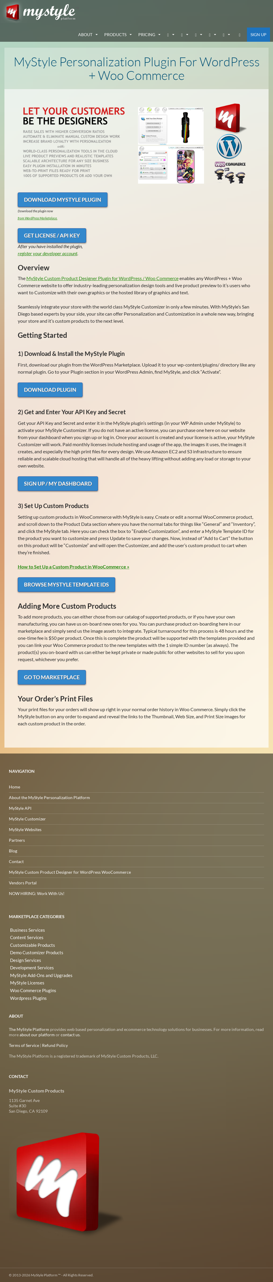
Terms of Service (24, 1045)
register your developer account (47, 253)
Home (14, 786)
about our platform (37, 1034)
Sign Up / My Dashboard (58, 483)
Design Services (23, 957)
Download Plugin (50, 389)
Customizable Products (30, 943)
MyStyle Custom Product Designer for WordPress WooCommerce (70, 871)
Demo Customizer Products (34, 950)
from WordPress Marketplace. (37, 218)
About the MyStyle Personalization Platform (49, 797)
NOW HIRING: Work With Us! (37, 893)
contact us (70, 1034)
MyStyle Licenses (24, 979)
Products (115, 34)
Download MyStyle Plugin (62, 199)
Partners (17, 839)
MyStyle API (20, 807)
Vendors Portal (23, 882)
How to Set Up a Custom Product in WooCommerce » (73, 566)
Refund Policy (55, 1045)
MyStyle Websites (25, 829)
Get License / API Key (52, 235)
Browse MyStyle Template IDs (66, 584)
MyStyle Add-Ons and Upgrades (38, 972)
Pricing (146, 34)
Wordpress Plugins (26, 993)
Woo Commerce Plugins (31, 986)
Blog (13, 850)
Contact (16, 861)
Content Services (24, 936)
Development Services (29, 965)
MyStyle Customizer (27, 818)
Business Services (25, 929)
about (85, 34)
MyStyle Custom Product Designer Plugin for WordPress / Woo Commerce (102, 278)
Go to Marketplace (52, 677)
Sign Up (258, 34)
